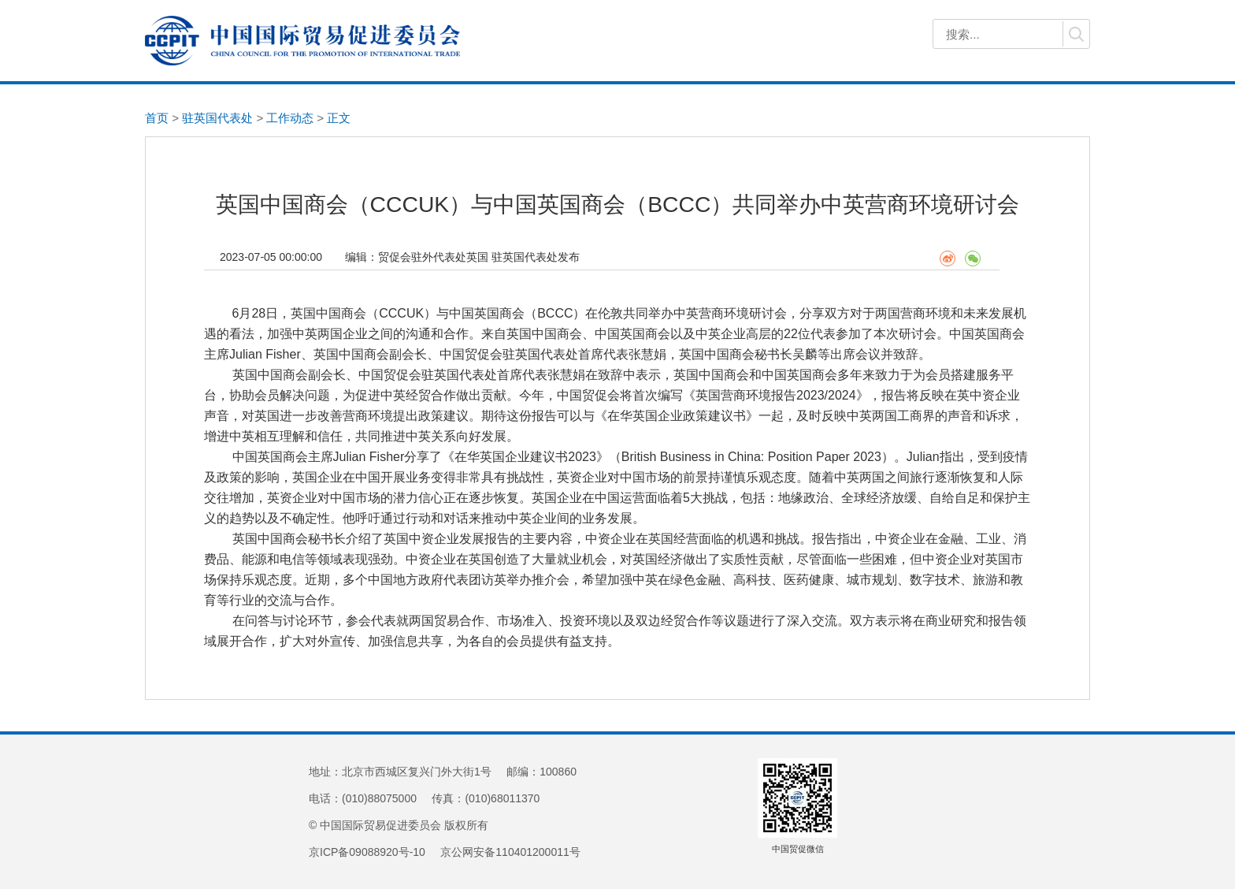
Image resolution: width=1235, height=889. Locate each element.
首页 (157, 118)
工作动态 (289, 118)
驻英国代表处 (217, 118)
